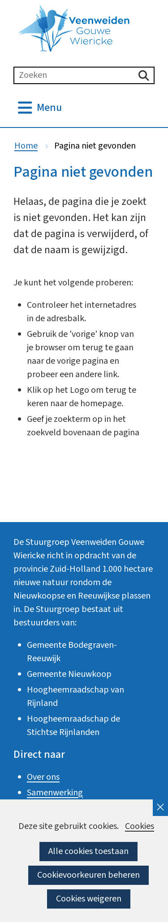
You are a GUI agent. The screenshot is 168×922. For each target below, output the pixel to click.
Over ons (43, 777)
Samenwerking (55, 792)
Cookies (139, 826)
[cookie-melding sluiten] (160, 807)
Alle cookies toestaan (88, 851)
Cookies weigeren (88, 898)
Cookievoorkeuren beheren (88, 875)
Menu (49, 108)
